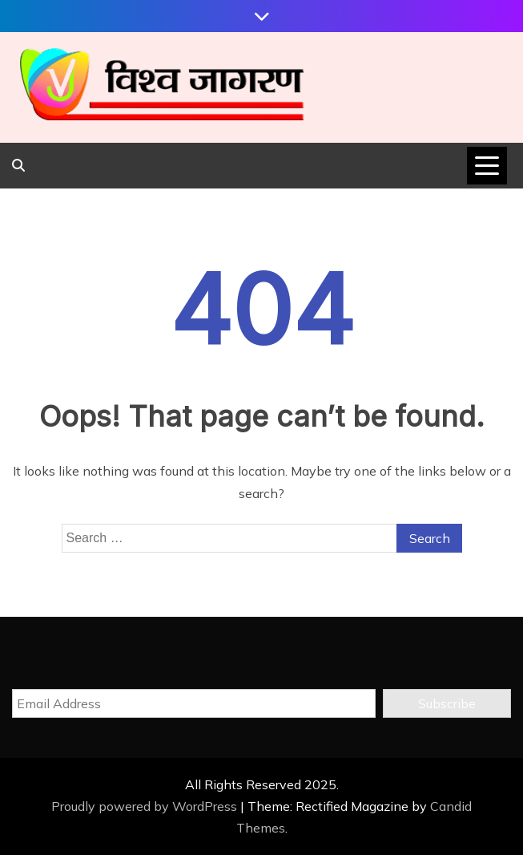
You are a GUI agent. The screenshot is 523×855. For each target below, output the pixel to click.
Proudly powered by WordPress (145, 806)
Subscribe (447, 703)
